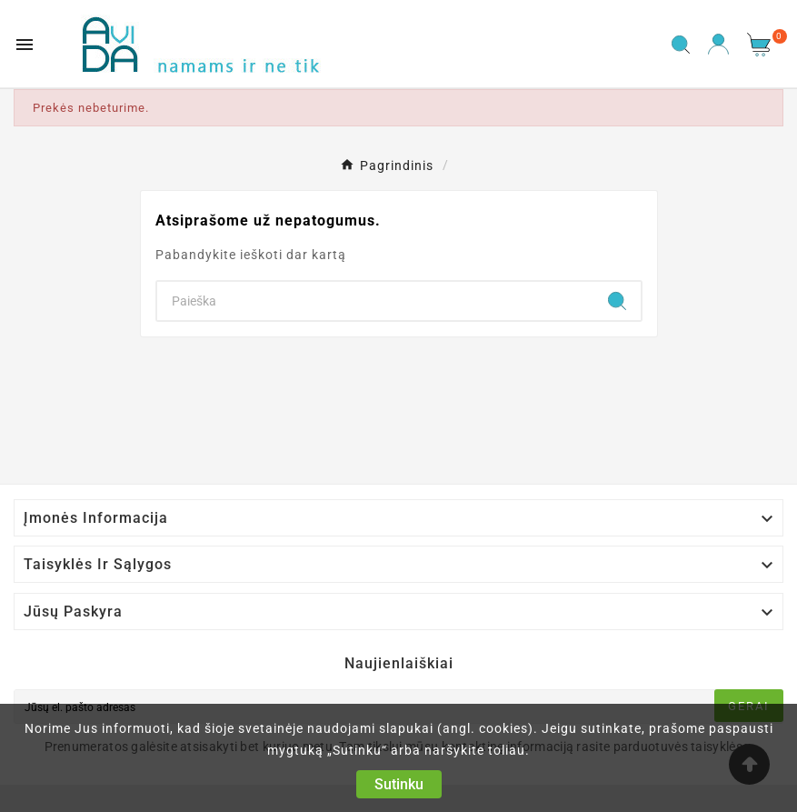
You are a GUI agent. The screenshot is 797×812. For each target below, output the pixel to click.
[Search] (375, 301)
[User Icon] (718, 44)
